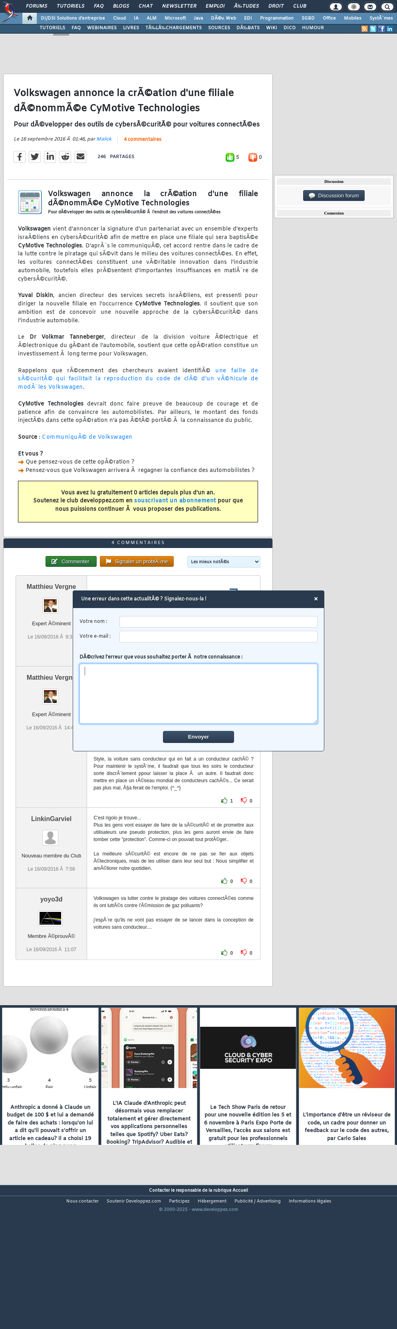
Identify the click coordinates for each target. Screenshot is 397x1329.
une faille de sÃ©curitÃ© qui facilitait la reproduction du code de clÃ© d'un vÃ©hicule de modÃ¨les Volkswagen (138, 398)
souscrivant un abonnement (175, 520)
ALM (152, 18)
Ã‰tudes (246, 6)
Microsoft (175, 18)
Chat (145, 6)
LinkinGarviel (51, 876)
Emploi (215, 6)
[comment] (198, 694)
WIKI (271, 28)
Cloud (119, 18)
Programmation (277, 18)
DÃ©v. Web (223, 18)
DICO (290, 28)
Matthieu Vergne (51, 644)
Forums (36, 6)
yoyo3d (51, 957)
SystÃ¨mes (381, 18)
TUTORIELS (52, 28)
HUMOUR (313, 28)
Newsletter (179, 6)
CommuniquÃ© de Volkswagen (87, 456)
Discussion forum (334, 196)
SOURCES (219, 28)
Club (299, 6)
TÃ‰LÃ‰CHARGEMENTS (173, 28)
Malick (103, 158)
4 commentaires (142, 159)
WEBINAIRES (102, 28)
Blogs (121, 6)
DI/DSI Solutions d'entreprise (73, 18)
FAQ (98, 6)
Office (329, 18)
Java (198, 18)
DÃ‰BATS (248, 28)
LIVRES (131, 28)
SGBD (308, 18)
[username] (218, 622)
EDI (248, 18)
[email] (218, 636)
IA (136, 18)
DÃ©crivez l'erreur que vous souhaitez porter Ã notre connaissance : (198, 689)
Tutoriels (70, 6)
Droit (276, 6)
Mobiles (352, 18)
